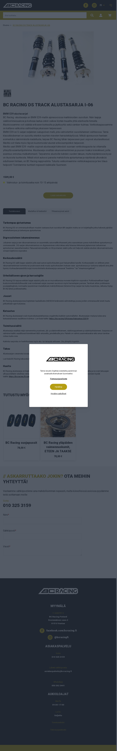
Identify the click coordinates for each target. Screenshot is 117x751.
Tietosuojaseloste (58, 379)
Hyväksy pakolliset (58, 394)
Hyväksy (58, 387)
